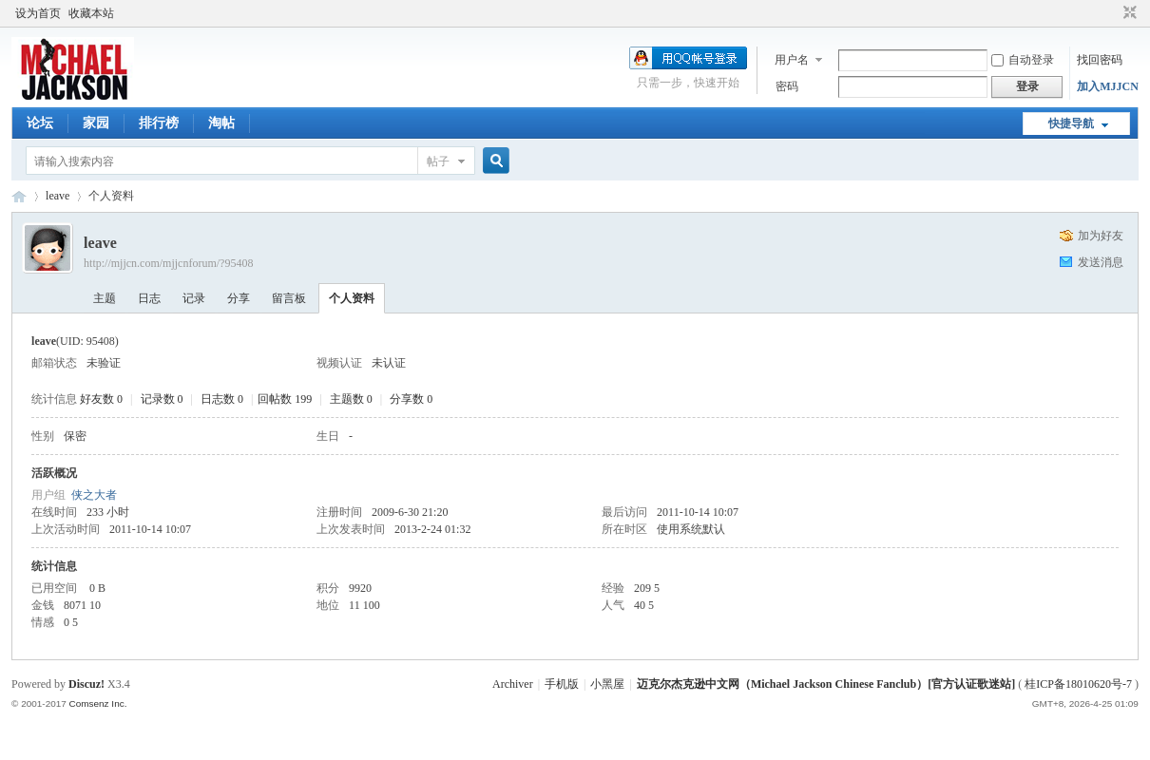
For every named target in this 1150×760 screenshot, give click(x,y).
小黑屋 (607, 684)
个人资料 (351, 298)
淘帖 (221, 123)
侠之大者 (94, 495)
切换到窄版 (1128, 13)
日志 (149, 298)
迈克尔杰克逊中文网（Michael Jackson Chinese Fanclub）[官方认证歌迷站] (826, 684)
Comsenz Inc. (98, 703)
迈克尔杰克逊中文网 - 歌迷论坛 (19, 196)
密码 (787, 86)
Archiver (512, 684)
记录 (193, 298)
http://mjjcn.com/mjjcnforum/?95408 (168, 263)
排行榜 (159, 123)
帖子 (438, 161)
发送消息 (1100, 262)
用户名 (792, 59)
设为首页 (38, 13)
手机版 (562, 684)
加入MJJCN (1108, 86)
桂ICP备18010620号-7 (1078, 684)
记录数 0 (162, 399)
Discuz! (86, 684)
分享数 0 (411, 399)
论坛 (40, 123)
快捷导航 (1071, 123)
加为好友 (1100, 235)
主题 (104, 298)
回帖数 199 (285, 399)
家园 (96, 123)
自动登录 (1022, 59)
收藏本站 (91, 13)
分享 (238, 298)
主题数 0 (351, 399)
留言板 (289, 298)
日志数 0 (222, 399)
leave (57, 195)
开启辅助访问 (1112, 13)
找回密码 (1099, 59)
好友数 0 (101, 399)
